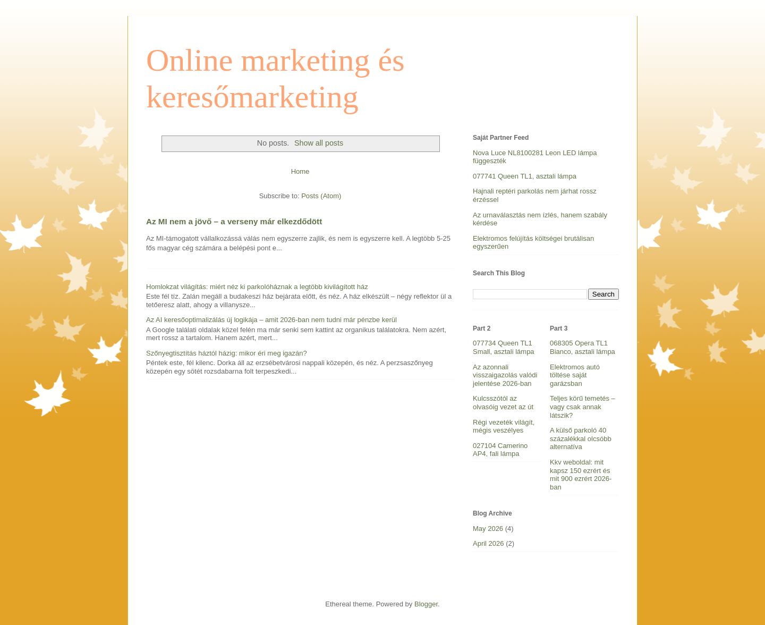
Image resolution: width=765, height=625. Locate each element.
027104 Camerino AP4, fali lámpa (500, 450)
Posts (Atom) (321, 196)
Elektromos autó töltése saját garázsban (575, 375)
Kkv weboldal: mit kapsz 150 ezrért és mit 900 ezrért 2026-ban (580, 474)
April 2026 (488, 543)
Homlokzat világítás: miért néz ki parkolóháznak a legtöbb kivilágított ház (257, 287)
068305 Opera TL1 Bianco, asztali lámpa (582, 347)
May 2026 (488, 529)
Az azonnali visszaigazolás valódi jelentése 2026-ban (505, 375)
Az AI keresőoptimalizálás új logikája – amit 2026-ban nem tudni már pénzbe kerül (271, 320)
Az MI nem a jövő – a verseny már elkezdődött (234, 221)
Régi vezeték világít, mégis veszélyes (503, 426)
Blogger (426, 604)
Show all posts (318, 143)
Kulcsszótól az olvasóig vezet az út (503, 402)
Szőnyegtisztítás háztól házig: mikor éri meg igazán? (226, 353)
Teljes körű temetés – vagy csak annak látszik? (582, 406)
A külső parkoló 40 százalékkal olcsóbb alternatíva (580, 438)
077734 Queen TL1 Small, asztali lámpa (503, 347)
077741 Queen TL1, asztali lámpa (524, 176)
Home (300, 171)
